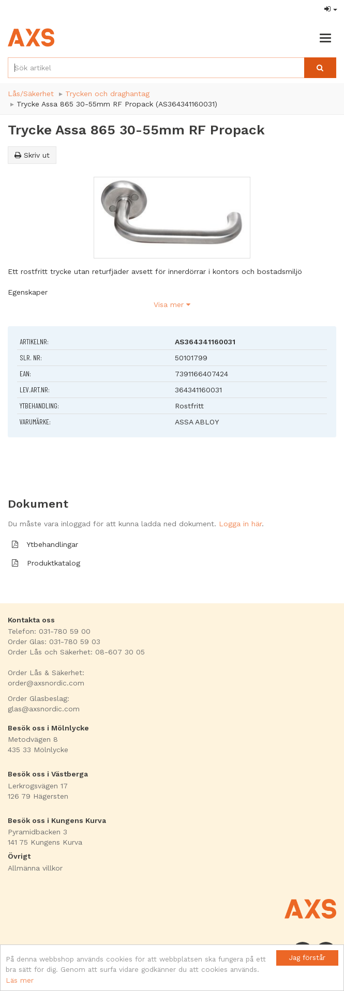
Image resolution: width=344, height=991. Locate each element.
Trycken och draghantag (107, 93)
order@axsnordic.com (46, 683)
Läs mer (20, 980)
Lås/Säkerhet (31, 93)
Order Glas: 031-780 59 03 (54, 641)
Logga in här (240, 524)
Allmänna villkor (35, 868)
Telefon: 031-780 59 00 (49, 631)
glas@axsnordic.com (44, 709)
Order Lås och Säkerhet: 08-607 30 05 (76, 652)
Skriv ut (32, 155)
